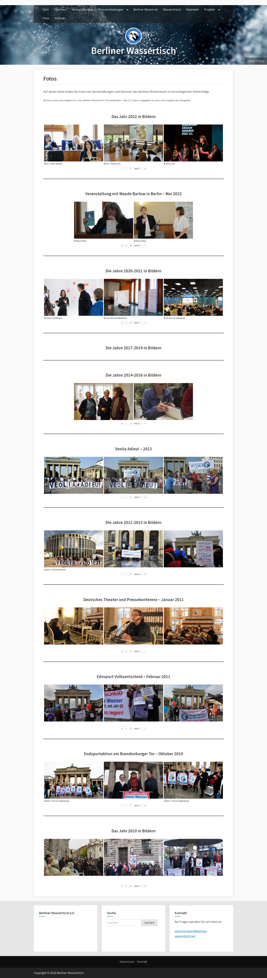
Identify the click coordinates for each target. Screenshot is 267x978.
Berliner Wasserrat (146, 9)
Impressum (127, 962)
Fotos (46, 18)
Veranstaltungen (82, 9)
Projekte (209, 9)
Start (46, 9)
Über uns (60, 9)
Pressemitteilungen (110, 9)
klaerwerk (192, 9)
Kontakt (60, 18)
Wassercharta (172, 9)
